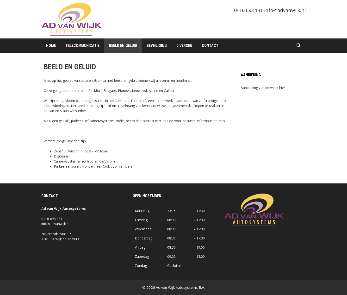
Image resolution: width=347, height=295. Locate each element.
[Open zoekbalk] (298, 45)
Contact (210, 45)
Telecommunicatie (82, 45)
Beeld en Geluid (123, 45)
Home (51, 45)
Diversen (184, 45)
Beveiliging (157, 45)
